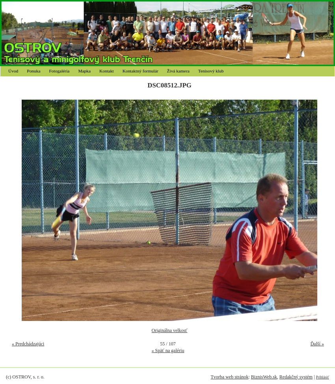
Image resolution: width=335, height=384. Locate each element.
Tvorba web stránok (229, 377)
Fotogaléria (59, 71)
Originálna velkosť (170, 330)
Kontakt (106, 71)
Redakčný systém (296, 377)
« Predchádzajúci (28, 344)
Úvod (13, 71)
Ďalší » (317, 344)
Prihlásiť (322, 377)
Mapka (84, 71)
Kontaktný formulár (140, 71)
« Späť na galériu (168, 350)
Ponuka (33, 71)
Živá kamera (178, 71)
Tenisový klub (211, 71)
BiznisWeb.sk (264, 377)
